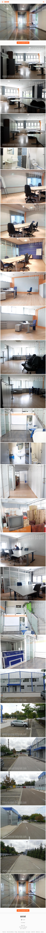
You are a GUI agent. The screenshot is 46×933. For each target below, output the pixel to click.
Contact (42, 931)
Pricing (16, 931)
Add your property (21, 931)
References (38, 931)
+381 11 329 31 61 (23, 928)
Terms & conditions (10, 931)
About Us (4, 931)
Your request (28, 931)
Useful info (33, 931)
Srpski (23, 919)
